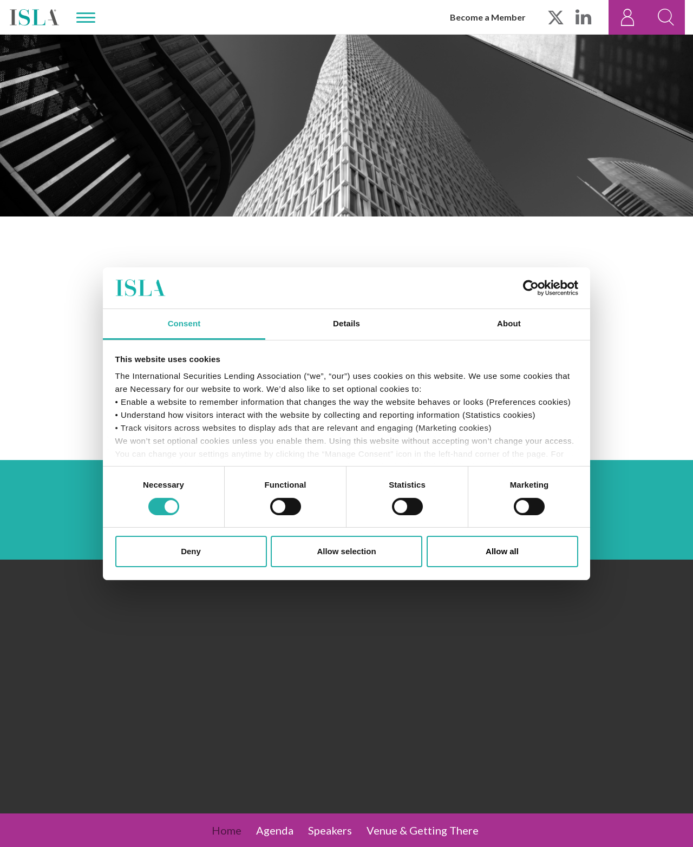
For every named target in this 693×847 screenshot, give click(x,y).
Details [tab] (346, 323)
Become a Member (488, 17)
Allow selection (346, 551)
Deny (191, 551)
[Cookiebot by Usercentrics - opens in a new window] (530, 288)
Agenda (274, 830)
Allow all (502, 551)
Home (226, 830)
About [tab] (509, 323)
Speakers (330, 830)
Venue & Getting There (423, 830)
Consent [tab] (184, 323)
